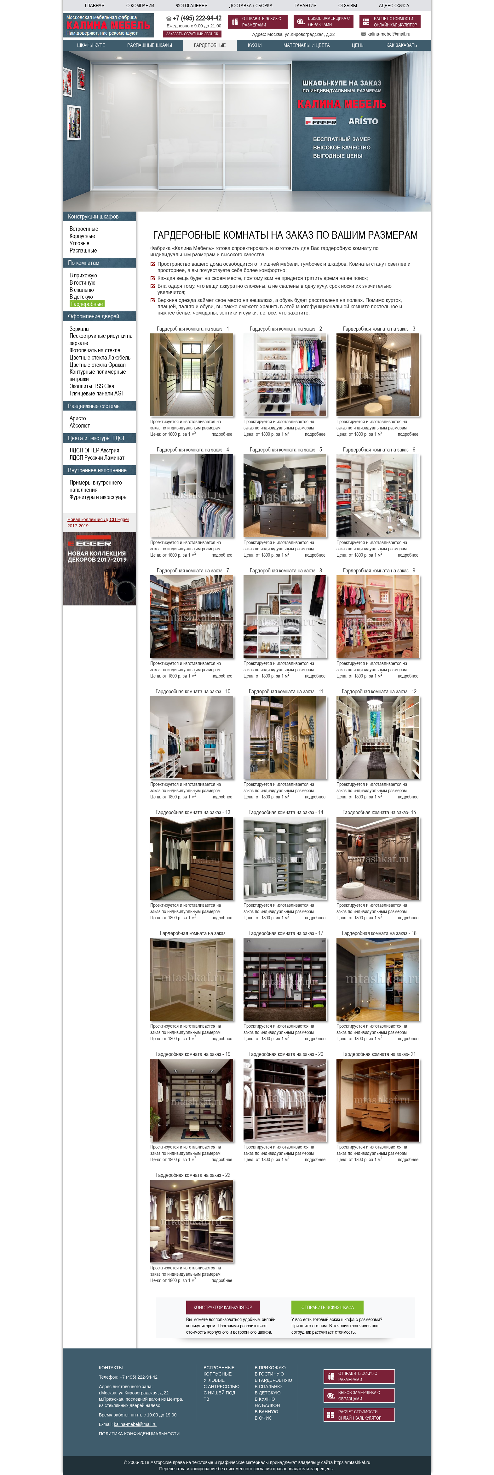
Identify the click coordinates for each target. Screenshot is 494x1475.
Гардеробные (87, 303)
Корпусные (82, 235)
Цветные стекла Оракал (98, 364)
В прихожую (83, 275)
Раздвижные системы (94, 405)
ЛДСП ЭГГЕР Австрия (94, 450)
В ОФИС (263, 1418)
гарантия (305, 5)
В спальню (82, 289)
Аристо (78, 418)
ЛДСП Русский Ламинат (97, 457)
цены (358, 45)
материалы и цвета (307, 45)
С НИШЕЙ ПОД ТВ (219, 1396)
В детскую (81, 296)
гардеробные (210, 45)
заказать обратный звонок (192, 33)
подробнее (222, 434)
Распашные (83, 250)
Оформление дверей (93, 316)
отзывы (347, 5)
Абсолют (80, 425)
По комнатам (83, 262)
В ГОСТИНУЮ (269, 1373)
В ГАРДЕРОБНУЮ (273, 1380)
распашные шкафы (149, 45)
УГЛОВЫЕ (214, 1380)
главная (94, 5)
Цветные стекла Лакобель (100, 357)
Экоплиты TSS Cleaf (93, 386)
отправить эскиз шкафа (330, 1307)
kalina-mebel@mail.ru (135, 1424)
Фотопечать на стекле (95, 350)
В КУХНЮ (265, 1399)
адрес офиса (394, 5)
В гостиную (82, 282)
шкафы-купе (91, 45)
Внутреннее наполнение (97, 470)
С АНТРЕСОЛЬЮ (221, 1386)
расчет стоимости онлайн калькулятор (395, 21)
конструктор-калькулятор (225, 1307)
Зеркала (79, 328)
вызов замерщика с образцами (329, 21)
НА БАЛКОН (267, 1405)
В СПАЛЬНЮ (268, 1386)
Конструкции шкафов (93, 216)
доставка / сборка (251, 5)
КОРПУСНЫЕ (218, 1373)
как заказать (402, 45)
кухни (254, 45)
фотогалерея (191, 5)
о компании (140, 5)
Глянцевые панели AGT (97, 393)
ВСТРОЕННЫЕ (219, 1367)
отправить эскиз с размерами (261, 21)
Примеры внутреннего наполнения (96, 486)
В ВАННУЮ (266, 1411)
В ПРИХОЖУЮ (270, 1367)
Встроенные (84, 228)
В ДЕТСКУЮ (267, 1392)
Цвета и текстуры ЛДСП (97, 437)
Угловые (79, 243)
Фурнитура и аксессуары (99, 496)
